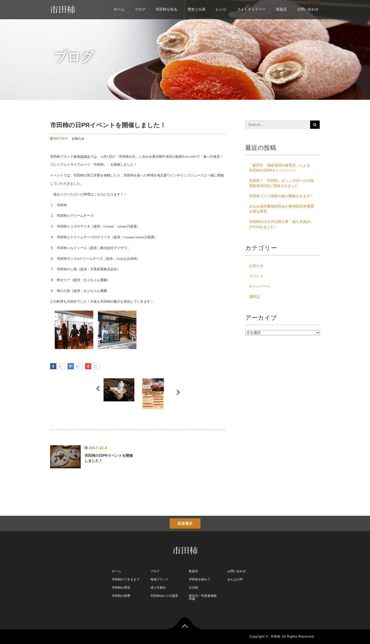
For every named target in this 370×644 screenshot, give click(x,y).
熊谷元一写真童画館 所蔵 (203, 597)
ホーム (119, 9)
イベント (256, 276)
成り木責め (158, 587)
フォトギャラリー (251, 9)
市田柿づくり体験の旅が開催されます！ (281, 196)
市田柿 (276, 636)
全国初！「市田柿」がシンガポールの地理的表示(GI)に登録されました (281, 183)
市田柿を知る (166, 9)
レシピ (221, 9)
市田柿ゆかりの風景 (164, 596)
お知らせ (78, 138)
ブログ (140, 9)
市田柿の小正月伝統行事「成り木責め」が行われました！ (281, 224)
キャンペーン (260, 286)
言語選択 (185, 523)
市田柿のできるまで (126, 579)
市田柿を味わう (199, 579)
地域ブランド (159, 579)
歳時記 (254, 296)
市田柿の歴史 (121, 587)
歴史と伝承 (197, 9)
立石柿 (193, 587)
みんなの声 (235, 579)
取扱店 (281, 9)
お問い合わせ (308, 9)
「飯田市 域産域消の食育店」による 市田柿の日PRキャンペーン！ (281, 167)
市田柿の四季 (121, 596)
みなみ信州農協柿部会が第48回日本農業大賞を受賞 (281, 208)
